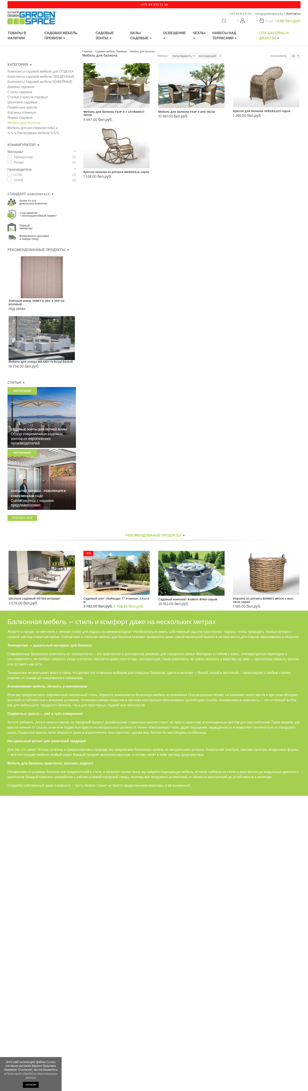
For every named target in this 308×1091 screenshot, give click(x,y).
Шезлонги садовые (22, 102)
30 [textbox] (293, 56)
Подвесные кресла (22, 107)
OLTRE (17, 174)
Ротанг (18, 162)
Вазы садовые (140, 35)
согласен (30, 1085)
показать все (22, 518)
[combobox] (183, 56)
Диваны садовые (20, 87)
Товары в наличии (17, 35)
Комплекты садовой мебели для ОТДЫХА (40, 71)
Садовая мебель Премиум (60, 35)
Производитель (41, 169)
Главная (87, 52)
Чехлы (199, 34)
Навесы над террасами (224, 35)
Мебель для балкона (142, 52)
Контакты (293, 13)
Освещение (174, 34)
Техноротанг (23, 157)
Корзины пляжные (21, 112)
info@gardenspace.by (269, 13)
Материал (41, 151)
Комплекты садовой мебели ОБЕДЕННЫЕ (41, 76)
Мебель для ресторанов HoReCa (32, 128)
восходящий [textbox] (207, 56)
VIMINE (18, 180)
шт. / (278, 22)
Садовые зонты (105, 35)
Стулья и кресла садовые (27, 97)
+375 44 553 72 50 (154, 4)
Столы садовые (19, 92)
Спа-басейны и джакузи (274, 35)
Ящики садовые (20, 117)
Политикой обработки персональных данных (32, 1075)
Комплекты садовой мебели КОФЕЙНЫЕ (39, 82)
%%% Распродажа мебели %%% (33, 133)
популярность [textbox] (182, 56)
